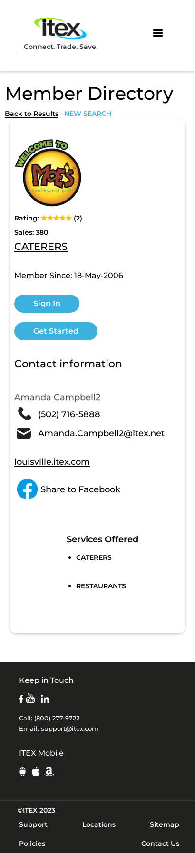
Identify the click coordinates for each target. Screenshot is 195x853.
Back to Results (31, 113)
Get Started (55, 330)
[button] (158, 33)
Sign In (46, 303)
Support (33, 824)
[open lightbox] (50, 173)
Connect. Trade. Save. (61, 33)
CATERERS (41, 247)
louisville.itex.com (52, 462)
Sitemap (164, 824)
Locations (99, 824)
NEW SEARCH (87, 113)
